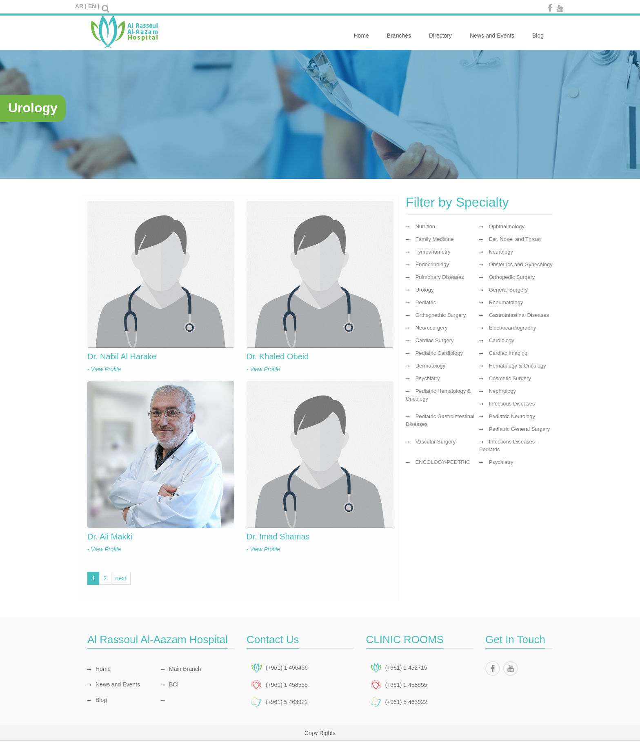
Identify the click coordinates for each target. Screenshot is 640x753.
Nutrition (425, 226)
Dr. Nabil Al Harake (121, 356)
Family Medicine (435, 239)
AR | (81, 6)
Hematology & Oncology (517, 366)
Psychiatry (428, 378)
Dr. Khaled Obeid (278, 356)
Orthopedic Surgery (512, 277)
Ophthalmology (506, 226)
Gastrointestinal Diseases (519, 315)
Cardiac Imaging (508, 353)
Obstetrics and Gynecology (521, 264)
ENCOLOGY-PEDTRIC (443, 462)
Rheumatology (506, 302)
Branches (399, 31)
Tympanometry (433, 252)
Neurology (501, 252)
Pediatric (426, 302)
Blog (538, 31)
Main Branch (181, 669)
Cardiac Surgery (435, 340)
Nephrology (502, 391)
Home (361, 31)
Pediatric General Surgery (519, 429)
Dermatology (431, 366)
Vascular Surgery (436, 442)
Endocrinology (432, 264)
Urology (425, 290)
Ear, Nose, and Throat (515, 239)
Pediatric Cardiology (439, 353)
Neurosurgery (432, 328)
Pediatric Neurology (512, 416)
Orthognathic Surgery (441, 315)
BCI (169, 684)
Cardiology (501, 340)
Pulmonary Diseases (440, 277)
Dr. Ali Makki (109, 536)
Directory (440, 31)
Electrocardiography (512, 328)
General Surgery (508, 290)
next (121, 578)
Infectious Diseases (512, 404)
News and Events (492, 31)
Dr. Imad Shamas (278, 536)
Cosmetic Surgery (510, 378)
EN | (93, 6)
